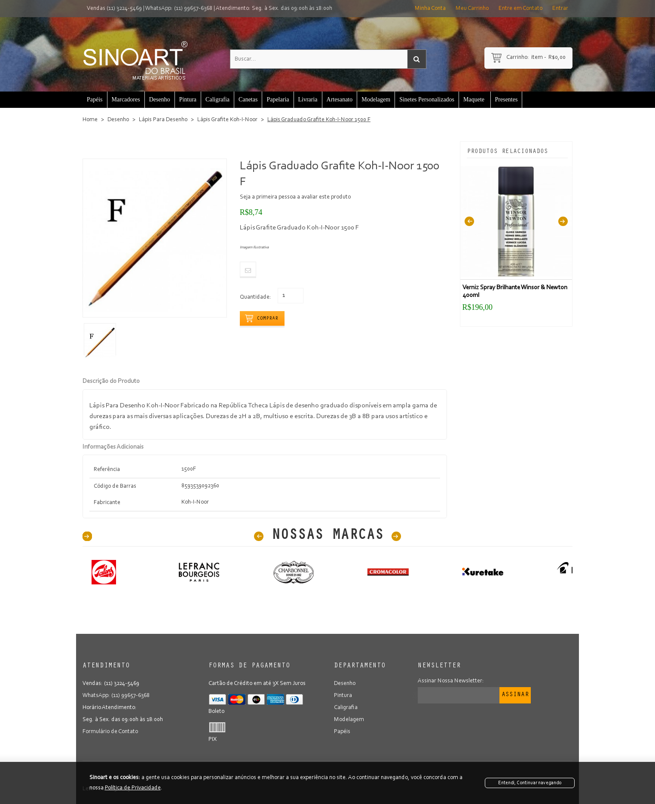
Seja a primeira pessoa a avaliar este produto (295, 197)
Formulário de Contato (110, 732)
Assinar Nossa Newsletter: (451, 681)
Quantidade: (255, 297)
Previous (469, 221)
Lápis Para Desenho (163, 120)
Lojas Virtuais (139, 789)
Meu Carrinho (472, 9)
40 (87, 536)
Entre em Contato (520, 9)
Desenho (118, 120)
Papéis (342, 732)
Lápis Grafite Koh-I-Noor (227, 120)
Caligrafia (346, 708)
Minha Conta (430, 9)
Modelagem (349, 720)
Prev (258, 536)
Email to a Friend (248, 270)
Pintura (343, 696)
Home (90, 120)
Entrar (560, 9)
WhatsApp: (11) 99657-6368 (178, 9)
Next (563, 221)
